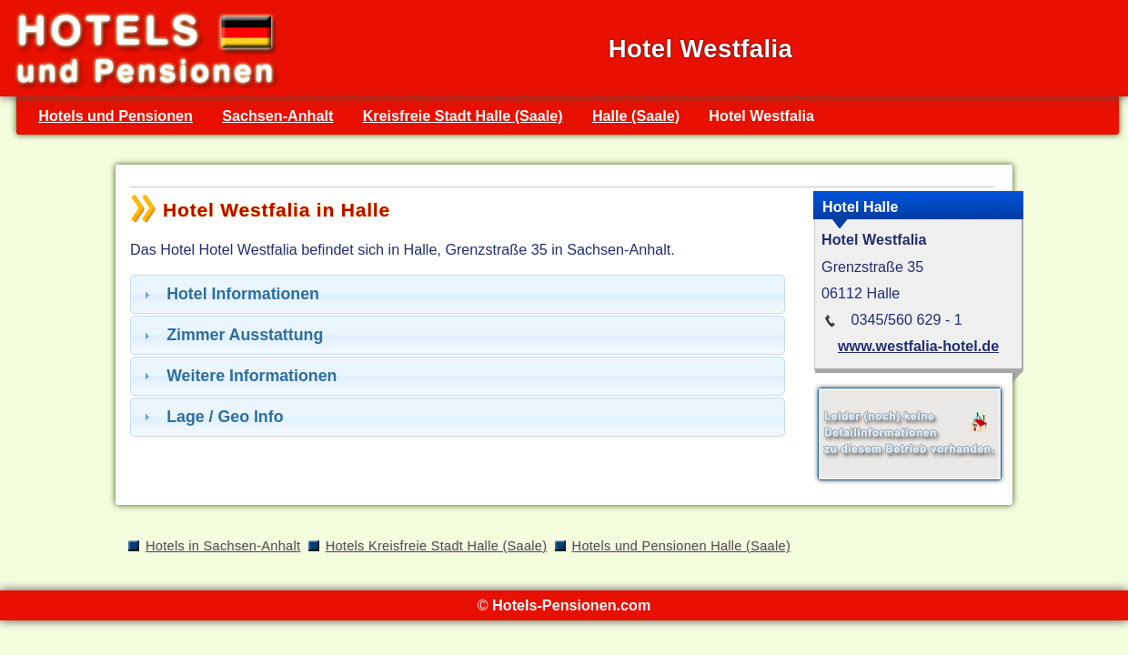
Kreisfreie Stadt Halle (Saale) (463, 115)
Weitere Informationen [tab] (238, 376)
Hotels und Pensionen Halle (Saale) (681, 546)
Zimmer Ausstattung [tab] (231, 335)
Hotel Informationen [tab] (229, 294)
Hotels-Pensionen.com (571, 605)
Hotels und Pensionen (115, 115)
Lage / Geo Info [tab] (211, 417)
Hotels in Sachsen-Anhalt (223, 546)
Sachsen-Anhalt (277, 115)
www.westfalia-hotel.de (918, 346)
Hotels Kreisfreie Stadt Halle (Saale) (437, 546)
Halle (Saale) (636, 115)
